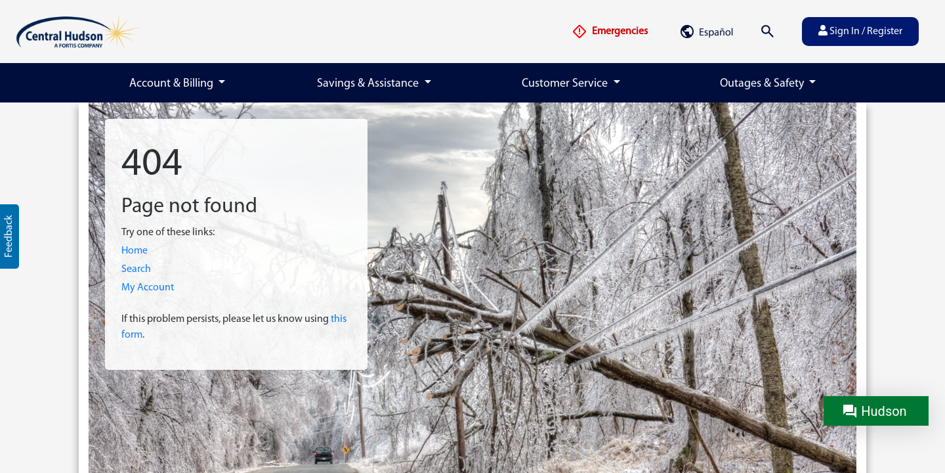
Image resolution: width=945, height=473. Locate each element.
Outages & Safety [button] (763, 84)
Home (134, 251)
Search (136, 269)
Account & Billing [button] (172, 84)
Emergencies (610, 31)
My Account (147, 287)
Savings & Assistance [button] (369, 84)
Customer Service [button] (566, 84)
